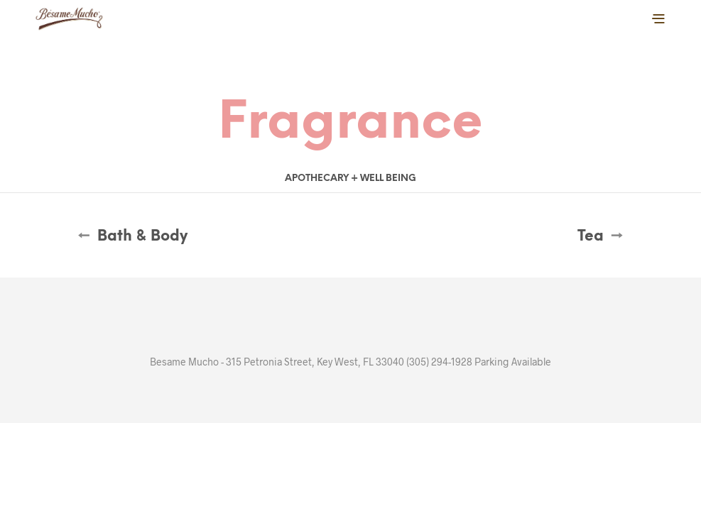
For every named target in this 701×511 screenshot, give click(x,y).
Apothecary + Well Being (350, 178)
